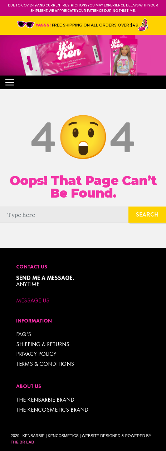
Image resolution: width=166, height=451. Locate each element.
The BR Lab (22, 442)
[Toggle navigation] (9, 82)
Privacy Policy (36, 354)
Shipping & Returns (42, 344)
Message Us (32, 301)
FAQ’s (23, 334)
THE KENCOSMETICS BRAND (52, 409)
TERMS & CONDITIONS (45, 364)
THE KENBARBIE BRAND (45, 399)
